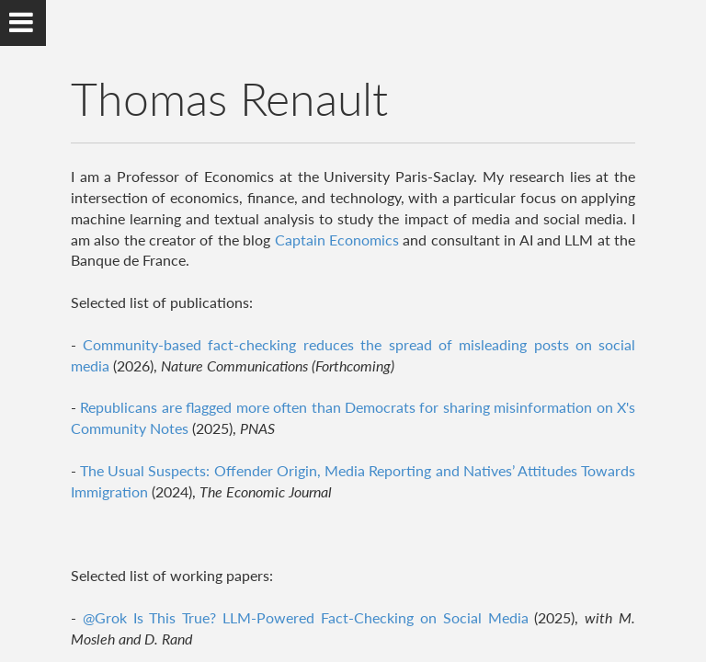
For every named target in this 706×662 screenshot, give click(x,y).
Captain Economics (337, 239)
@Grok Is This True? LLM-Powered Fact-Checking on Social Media (309, 617)
